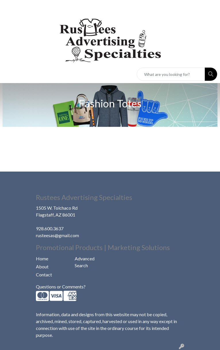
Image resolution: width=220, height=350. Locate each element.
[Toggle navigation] (9, 74)
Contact (44, 274)
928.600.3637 (49, 228)
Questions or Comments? (61, 286)
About (42, 266)
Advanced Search (84, 262)
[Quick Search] (171, 74)
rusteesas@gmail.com (57, 235)
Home (42, 258)
